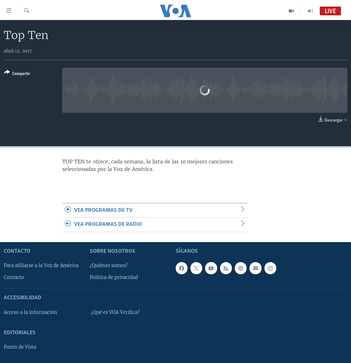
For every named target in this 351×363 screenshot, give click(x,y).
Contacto (14, 277)
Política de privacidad (114, 277)
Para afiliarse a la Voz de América (41, 265)
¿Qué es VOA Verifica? (115, 312)
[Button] (17, 74)
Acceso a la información (30, 312)
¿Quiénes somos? (109, 265)
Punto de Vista (20, 347)
